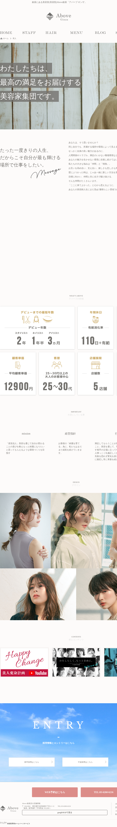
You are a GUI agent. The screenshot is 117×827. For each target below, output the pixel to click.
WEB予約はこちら (55, 792)
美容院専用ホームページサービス (15, 823)
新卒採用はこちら (31, 762)
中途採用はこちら (85, 762)
